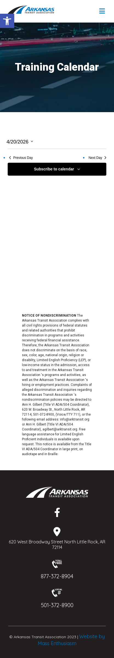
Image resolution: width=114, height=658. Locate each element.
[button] (7, 21)
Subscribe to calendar (54, 169)
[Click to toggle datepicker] (20, 141)
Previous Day (21, 158)
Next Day (97, 158)
